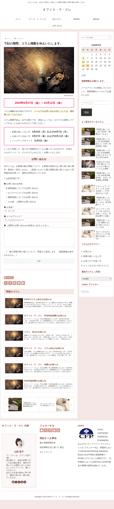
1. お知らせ (9, 281)
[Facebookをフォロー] (19, 491)
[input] (96, 37)
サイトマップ (46, 461)
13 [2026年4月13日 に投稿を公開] (83, 62)
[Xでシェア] (6, 286)
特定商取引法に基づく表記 (52, 456)
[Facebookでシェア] (10, 286)
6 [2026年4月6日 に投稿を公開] (83, 58)
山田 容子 (19, 461)
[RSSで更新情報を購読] (24, 491)
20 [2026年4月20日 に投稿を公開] (83, 66)
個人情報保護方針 (48, 452)
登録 (86, 112)
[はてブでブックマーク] (14, 286)
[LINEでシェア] (19, 286)
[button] (23, 286)
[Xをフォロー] (16, 491)
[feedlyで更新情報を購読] (22, 491)
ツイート (85, 291)
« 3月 (83, 75)
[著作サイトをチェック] (13, 491)
